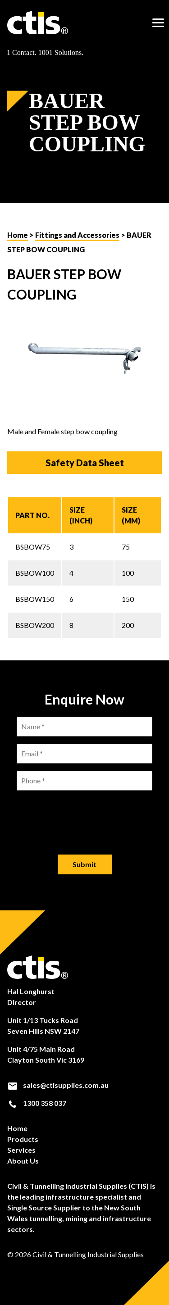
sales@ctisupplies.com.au (58, 1085)
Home (17, 235)
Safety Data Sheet (85, 462)
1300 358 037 (36, 1103)
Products (22, 1139)
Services (21, 1150)
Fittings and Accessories (77, 235)
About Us (23, 1160)
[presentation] (84, 815)
